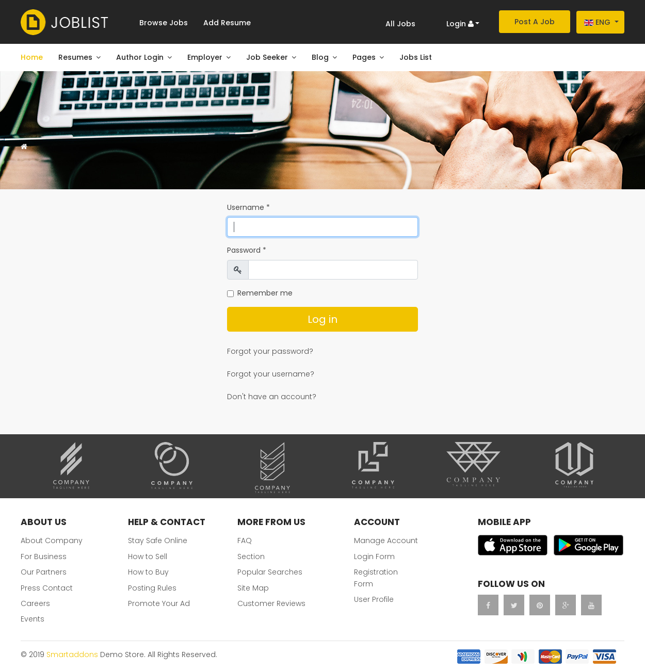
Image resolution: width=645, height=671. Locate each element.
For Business (44, 556)
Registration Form (376, 577)
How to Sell (147, 556)
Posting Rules (152, 588)
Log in (322, 319)
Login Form (374, 556)
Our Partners (44, 572)
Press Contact (47, 588)
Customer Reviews (271, 603)
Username (248, 207)
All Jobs (400, 24)
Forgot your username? (270, 374)
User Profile (374, 599)
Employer (204, 57)
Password (246, 250)
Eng (597, 22)
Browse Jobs (163, 23)
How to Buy (148, 572)
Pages (364, 57)
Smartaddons (72, 654)
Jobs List (415, 57)
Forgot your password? (270, 351)
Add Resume (227, 23)
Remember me (265, 293)
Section (251, 556)
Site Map (253, 588)
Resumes (75, 57)
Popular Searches (269, 572)
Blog (320, 57)
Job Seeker (267, 57)
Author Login (140, 57)
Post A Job (534, 22)
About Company (52, 540)
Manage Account (386, 540)
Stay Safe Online (157, 540)
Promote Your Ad (159, 603)
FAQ (244, 540)
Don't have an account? (271, 396)
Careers (35, 603)
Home (32, 57)
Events (32, 619)
